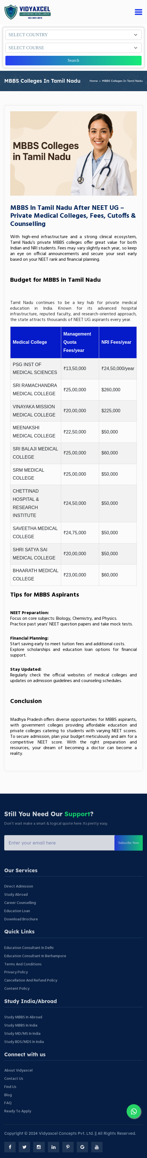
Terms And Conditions (23, 977)
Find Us (10, 1100)
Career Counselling (20, 916)
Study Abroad (16, 908)
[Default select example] (73, 35)
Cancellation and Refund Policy (30, 993)
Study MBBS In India (20, 1038)
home (94, 81)
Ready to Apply (17, 1124)
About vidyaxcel (18, 1083)
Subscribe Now (128, 856)
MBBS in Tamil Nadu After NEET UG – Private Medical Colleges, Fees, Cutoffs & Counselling (73, 216)
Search (73, 60)
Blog (8, 1108)
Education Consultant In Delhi (29, 961)
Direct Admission (18, 899)
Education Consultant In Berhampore (35, 969)
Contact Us (13, 1092)
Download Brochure (21, 932)
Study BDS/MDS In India (24, 1055)
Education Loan (17, 924)
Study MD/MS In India (22, 1047)
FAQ (8, 1116)
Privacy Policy (16, 985)
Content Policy (16, 1002)
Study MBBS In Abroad (23, 1030)
